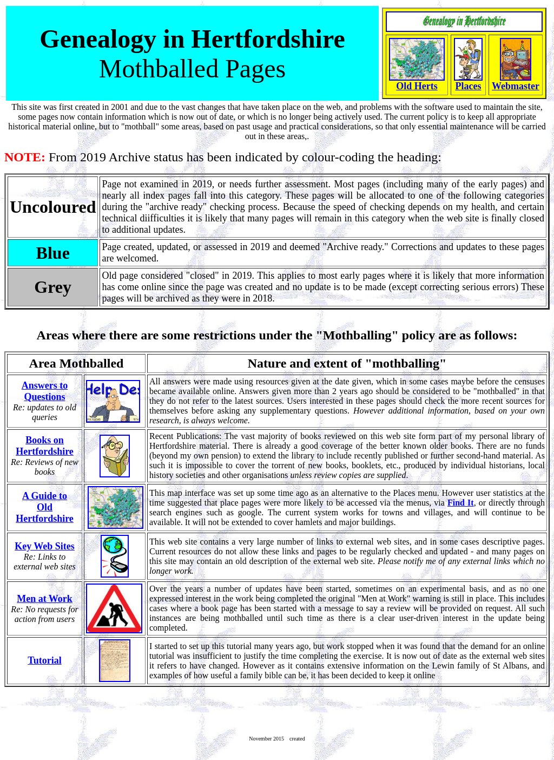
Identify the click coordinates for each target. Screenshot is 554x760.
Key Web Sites (45, 546)
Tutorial (44, 660)
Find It (460, 502)
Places (469, 86)
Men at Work (44, 598)
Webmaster (515, 86)
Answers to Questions (45, 391)
